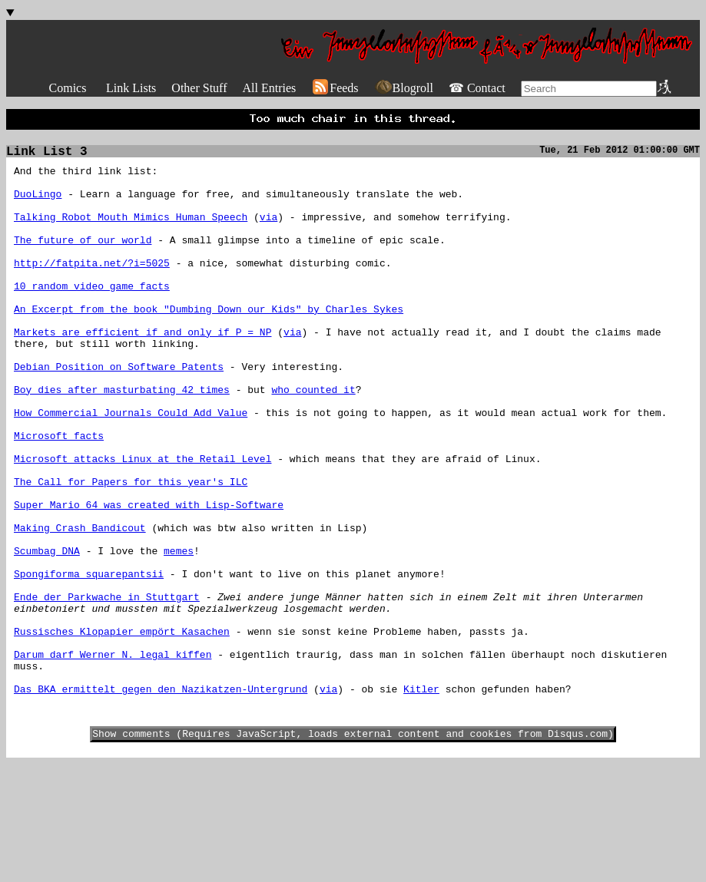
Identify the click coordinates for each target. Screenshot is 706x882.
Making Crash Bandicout (80, 606)
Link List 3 (47, 156)
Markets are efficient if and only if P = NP (142, 371)
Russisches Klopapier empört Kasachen (122, 731)
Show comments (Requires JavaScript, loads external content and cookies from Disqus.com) (353, 851)
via (268, 233)
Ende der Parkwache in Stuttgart (107, 689)
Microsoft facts (59, 496)
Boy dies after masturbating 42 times (122, 441)
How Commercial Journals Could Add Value (130, 468)
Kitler (421, 800)
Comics (68, 87)
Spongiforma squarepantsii (89, 662)
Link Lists (131, 87)
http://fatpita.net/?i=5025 (92, 289)
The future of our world (82, 261)
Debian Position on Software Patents (119, 413)
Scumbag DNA (47, 634)
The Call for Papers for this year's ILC (130, 551)
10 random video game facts (92, 316)
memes (179, 634)
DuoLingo (37, 206)
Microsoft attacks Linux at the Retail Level (142, 523)
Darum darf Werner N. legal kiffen (112, 758)
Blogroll (403, 87)
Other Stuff (199, 87)
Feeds (334, 87)
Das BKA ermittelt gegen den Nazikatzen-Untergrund (160, 800)
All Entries (269, 87)
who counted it (313, 441)
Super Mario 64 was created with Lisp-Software (148, 579)
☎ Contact (477, 87)
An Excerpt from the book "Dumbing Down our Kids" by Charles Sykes (208, 344)
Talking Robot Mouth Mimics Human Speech (130, 233)
